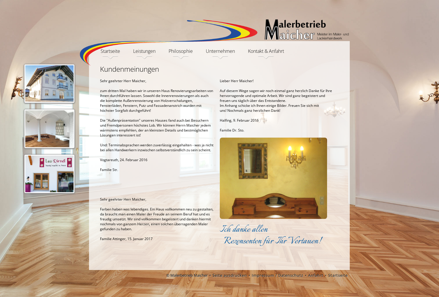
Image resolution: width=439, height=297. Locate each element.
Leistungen (144, 51)
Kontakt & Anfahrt (266, 51)
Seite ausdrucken (230, 275)
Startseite (110, 51)
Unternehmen (220, 51)
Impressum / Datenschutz (277, 275)
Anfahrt (315, 275)
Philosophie (181, 51)
